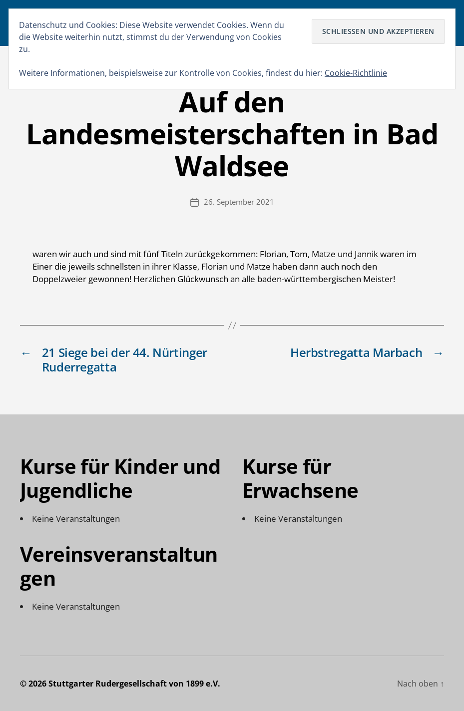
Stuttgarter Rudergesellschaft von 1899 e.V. (134, 683)
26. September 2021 (239, 202)
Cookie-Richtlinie (356, 72)
